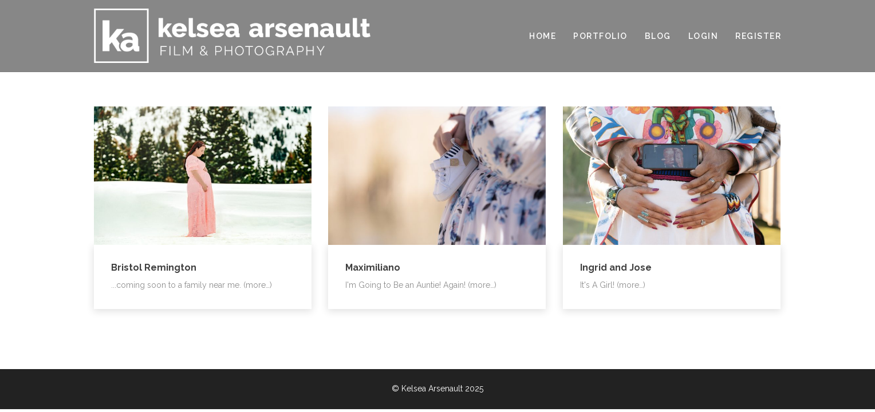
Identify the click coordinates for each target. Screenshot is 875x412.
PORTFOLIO (600, 36)
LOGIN (703, 36)
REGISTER (758, 36)
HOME (542, 36)
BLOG (658, 36)
